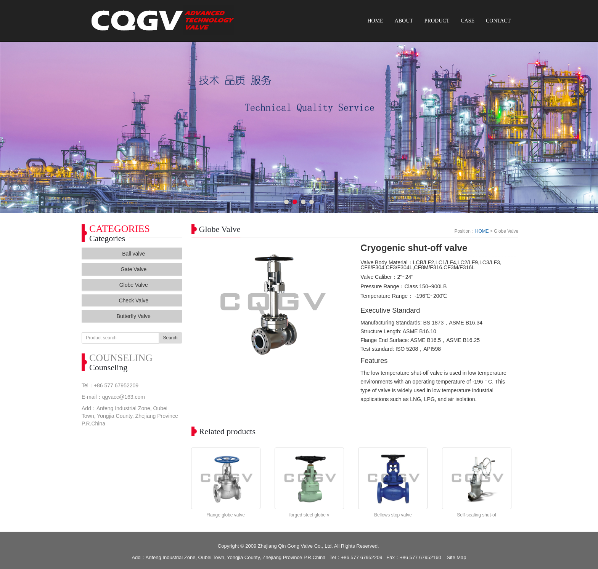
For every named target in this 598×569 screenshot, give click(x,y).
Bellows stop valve (393, 515)
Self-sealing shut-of (476, 515)
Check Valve (133, 300)
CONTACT (498, 21)
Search (170, 337)
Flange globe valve (225, 515)
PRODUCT (436, 21)
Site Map (456, 557)
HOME (375, 21)
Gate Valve (133, 269)
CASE (467, 21)
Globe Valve (133, 285)
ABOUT (404, 21)
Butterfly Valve (134, 316)
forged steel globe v (309, 515)
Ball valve (133, 254)
